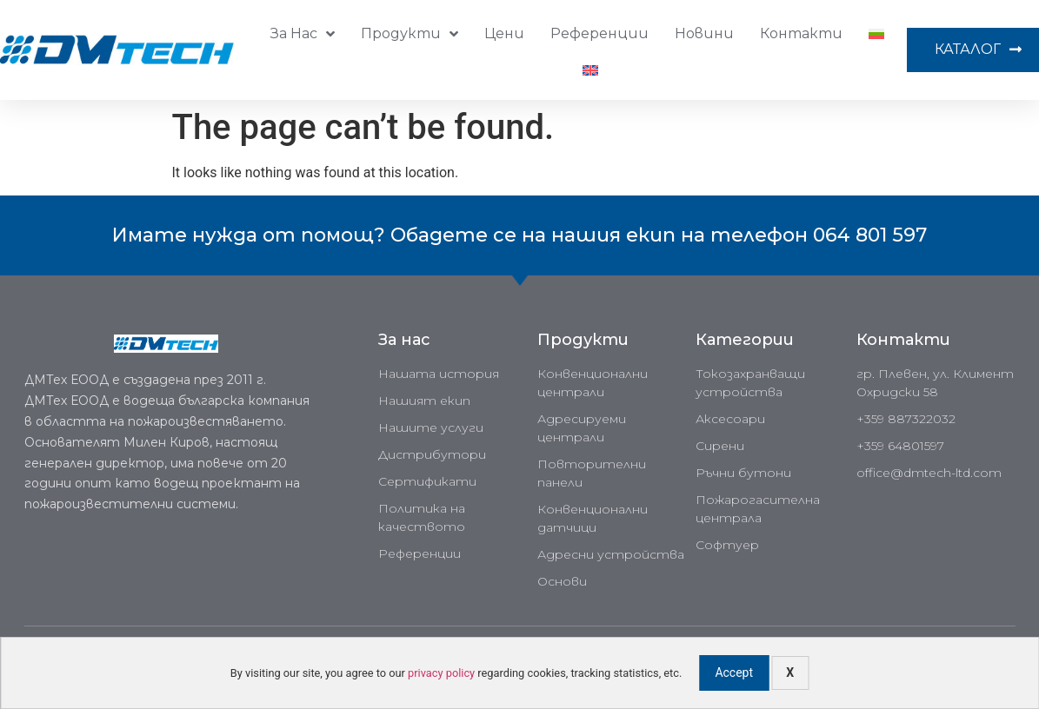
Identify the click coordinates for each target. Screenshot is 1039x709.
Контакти (801, 33)
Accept (734, 672)
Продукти (409, 34)
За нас (302, 34)
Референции (599, 33)
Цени (504, 33)
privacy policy (441, 672)
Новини (704, 33)
